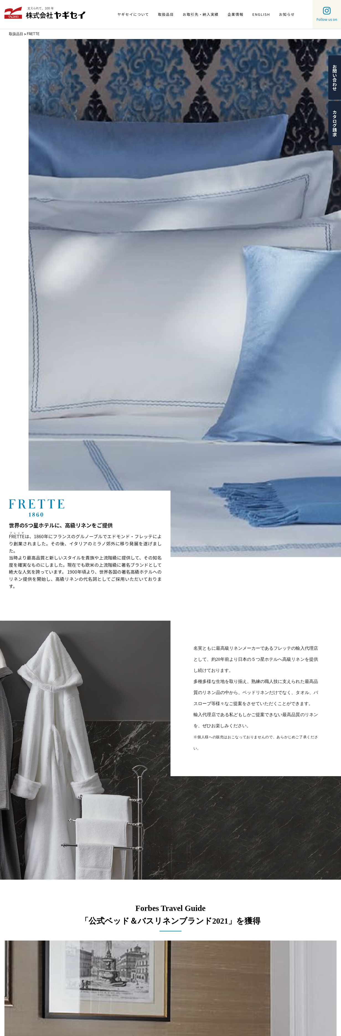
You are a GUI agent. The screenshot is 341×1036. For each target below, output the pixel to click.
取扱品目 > (18, 34)
